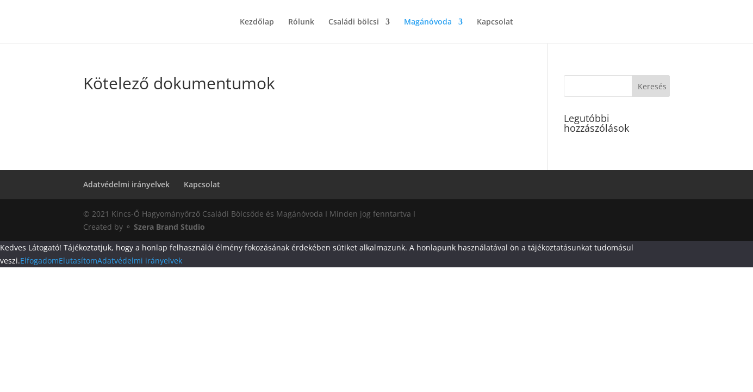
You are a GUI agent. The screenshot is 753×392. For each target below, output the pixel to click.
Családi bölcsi (353, 22)
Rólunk (301, 22)
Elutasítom (78, 260)
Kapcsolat (495, 22)
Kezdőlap (257, 22)
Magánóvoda (428, 22)
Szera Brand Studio (169, 227)
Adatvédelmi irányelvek (126, 184)
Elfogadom (39, 260)
